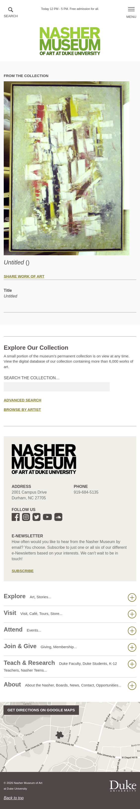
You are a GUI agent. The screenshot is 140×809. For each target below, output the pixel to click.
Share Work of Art (24, 276)
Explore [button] (70, 597)
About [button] (70, 685)
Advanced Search (22, 400)
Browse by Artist (22, 409)
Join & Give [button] (70, 647)
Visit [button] (70, 613)
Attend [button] (70, 630)
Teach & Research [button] (70, 665)
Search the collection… (32, 378)
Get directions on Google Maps (41, 710)
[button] (11, 13)
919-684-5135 (86, 492)
